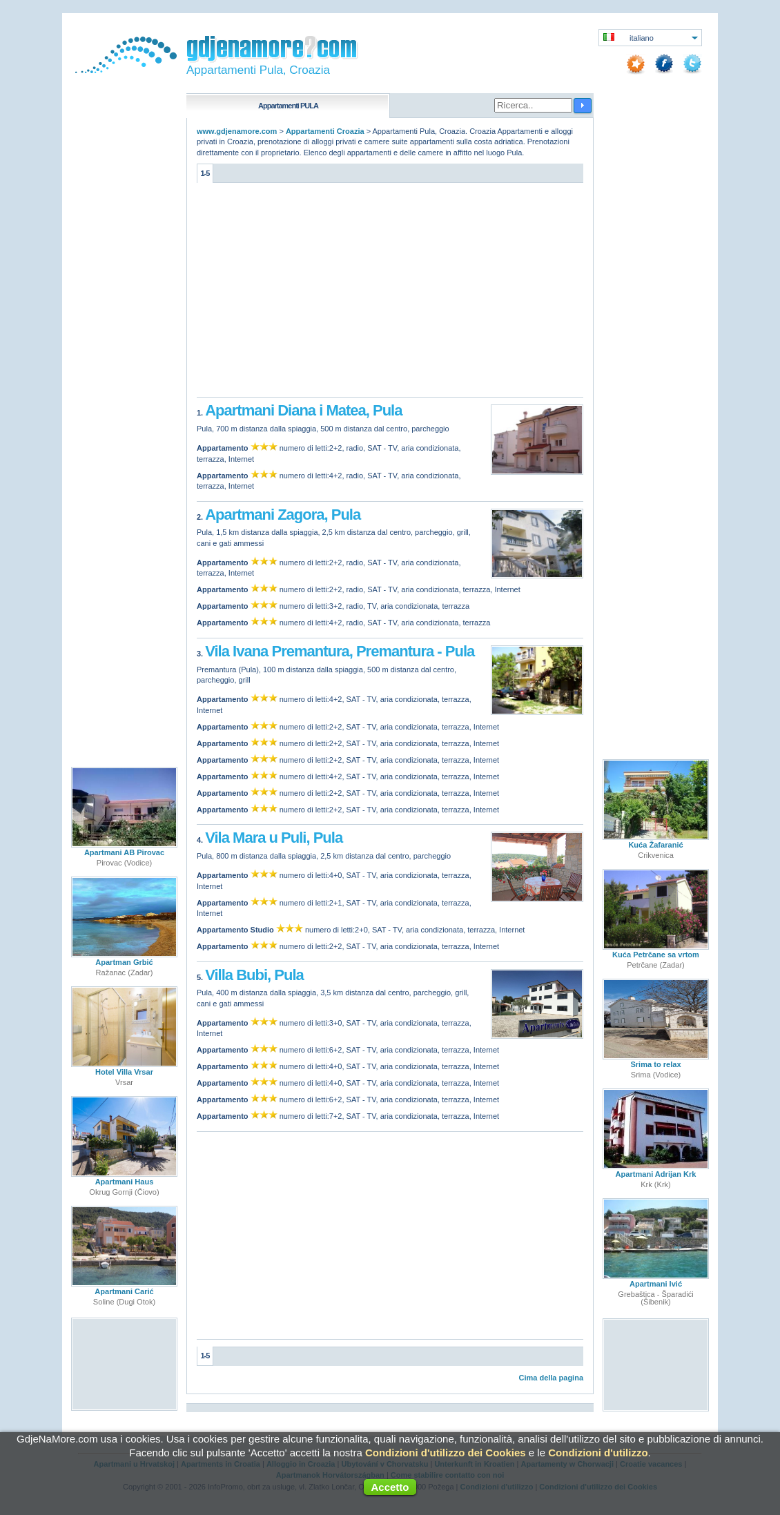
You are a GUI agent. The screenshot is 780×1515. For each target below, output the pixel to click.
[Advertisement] (390, 293)
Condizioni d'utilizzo (597, 1452)
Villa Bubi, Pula (254, 975)
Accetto (390, 1487)
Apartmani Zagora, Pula (282, 514)
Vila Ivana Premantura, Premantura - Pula (339, 651)
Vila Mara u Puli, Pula (273, 837)
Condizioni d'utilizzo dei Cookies (445, 1452)
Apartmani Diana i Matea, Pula (303, 410)
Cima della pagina (550, 1378)
